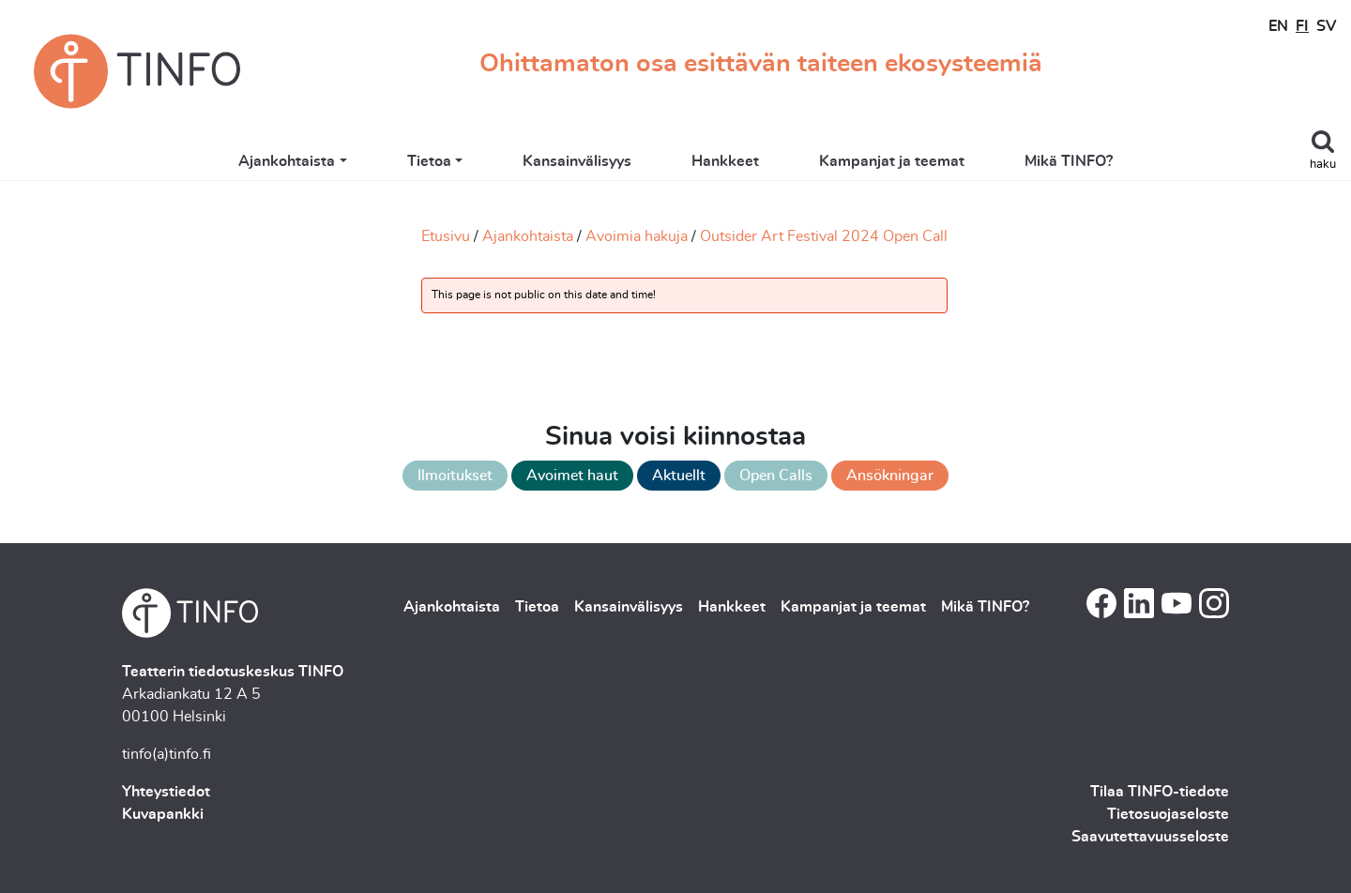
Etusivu (445, 236)
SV (1326, 26)
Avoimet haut (572, 475)
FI (1302, 26)
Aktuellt (679, 475)
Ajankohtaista (286, 161)
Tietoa (429, 161)
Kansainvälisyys (577, 161)
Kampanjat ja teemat (891, 161)
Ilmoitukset (455, 475)
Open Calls (775, 475)
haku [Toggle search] (1323, 165)
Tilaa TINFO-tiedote (1159, 791)
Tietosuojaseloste (1168, 814)
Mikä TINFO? (1069, 161)
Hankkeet (725, 161)
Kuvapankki (163, 814)
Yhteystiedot (166, 791)
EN (1278, 26)
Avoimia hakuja (636, 236)
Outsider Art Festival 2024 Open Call (824, 236)
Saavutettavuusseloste (1150, 836)
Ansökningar (890, 475)
